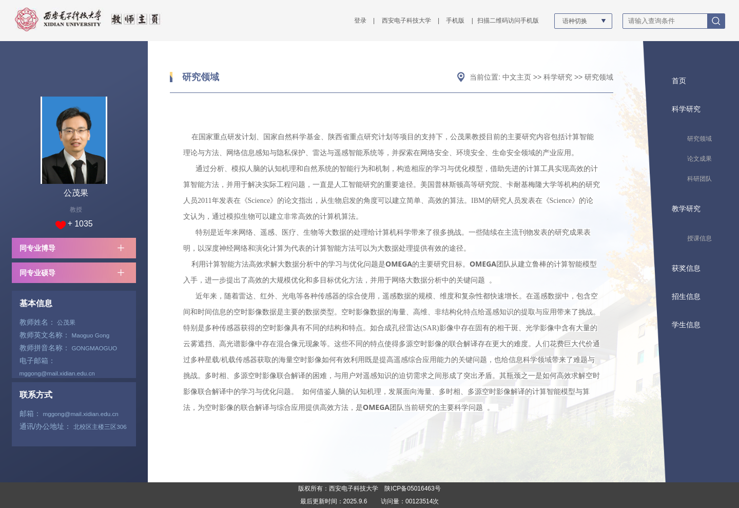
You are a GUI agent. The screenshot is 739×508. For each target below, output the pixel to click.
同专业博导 (37, 248)
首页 (679, 81)
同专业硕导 (37, 273)
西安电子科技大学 (406, 20)
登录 (360, 20)
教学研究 (686, 208)
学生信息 (686, 325)
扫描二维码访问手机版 (508, 20)
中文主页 (516, 77)
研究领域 (200, 77)
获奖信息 (686, 268)
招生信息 (686, 296)
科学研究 (557, 77)
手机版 (455, 20)
